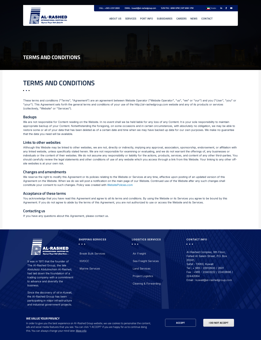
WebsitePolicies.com (120, 185)
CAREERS (181, 18)
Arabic (213, 8)
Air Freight (139, 253)
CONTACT (207, 18)
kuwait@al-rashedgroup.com (213, 280)
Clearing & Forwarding (147, 283)
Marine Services (90, 268)
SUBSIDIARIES (164, 18)
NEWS (193, 18)
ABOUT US (115, 18)
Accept (180, 323)
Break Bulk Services (92, 253)
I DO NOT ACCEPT (218, 323)
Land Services (141, 268)
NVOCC (84, 261)
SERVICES (130, 18)
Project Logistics (143, 276)
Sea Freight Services (146, 261)
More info (81, 331)
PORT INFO (146, 18)
